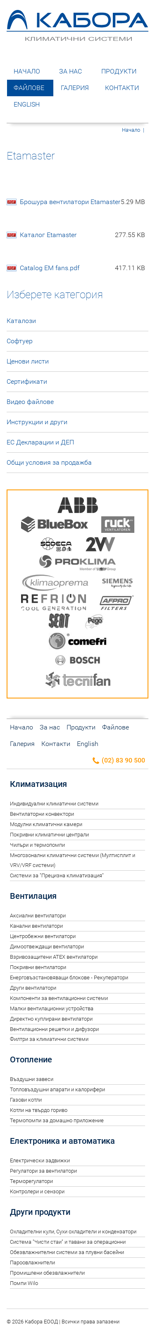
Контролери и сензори (37, 1191)
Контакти (122, 88)
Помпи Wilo (24, 1283)
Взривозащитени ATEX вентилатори (54, 957)
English (27, 104)
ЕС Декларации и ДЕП (40, 442)
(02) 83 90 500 (118, 760)
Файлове (29, 88)
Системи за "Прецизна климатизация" (57, 875)
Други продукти (40, 1212)
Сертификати (27, 381)
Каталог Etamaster (82, 235)
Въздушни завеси (31, 1079)
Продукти (118, 71)
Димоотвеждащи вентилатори (47, 946)
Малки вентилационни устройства (51, 1008)
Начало (27, 71)
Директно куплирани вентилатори (51, 1019)
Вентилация (33, 896)
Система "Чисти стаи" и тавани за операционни (68, 1242)
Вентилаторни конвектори (42, 814)
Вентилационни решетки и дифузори (54, 1029)
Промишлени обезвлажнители (47, 1273)
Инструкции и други (37, 422)
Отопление (31, 1059)
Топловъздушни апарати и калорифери (57, 1089)
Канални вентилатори (36, 926)
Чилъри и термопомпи (37, 845)
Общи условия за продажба (49, 462)
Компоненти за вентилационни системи (59, 998)
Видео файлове (30, 402)
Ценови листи (28, 361)
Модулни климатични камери (46, 824)
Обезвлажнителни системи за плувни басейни (67, 1252)
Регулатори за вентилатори (43, 1171)
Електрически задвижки (40, 1160)
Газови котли (26, 1100)
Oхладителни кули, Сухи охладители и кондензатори (73, 1231)
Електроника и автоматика (62, 1141)
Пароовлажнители (32, 1262)
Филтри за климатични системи (49, 1039)
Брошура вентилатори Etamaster (82, 202)
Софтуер (20, 341)
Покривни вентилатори (38, 967)
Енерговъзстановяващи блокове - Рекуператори (69, 977)
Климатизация (38, 784)
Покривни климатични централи (49, 834)
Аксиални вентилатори (38, 915)
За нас (70, 71)
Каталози (21, 321)
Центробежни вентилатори (43, 936)
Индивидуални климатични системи (54, 804)
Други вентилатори (33, 988)
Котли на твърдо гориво (38, 1110)
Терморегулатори (31, 1181)
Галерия (75, 88)
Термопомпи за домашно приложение (57, 1120)
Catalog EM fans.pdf (82, 268)
